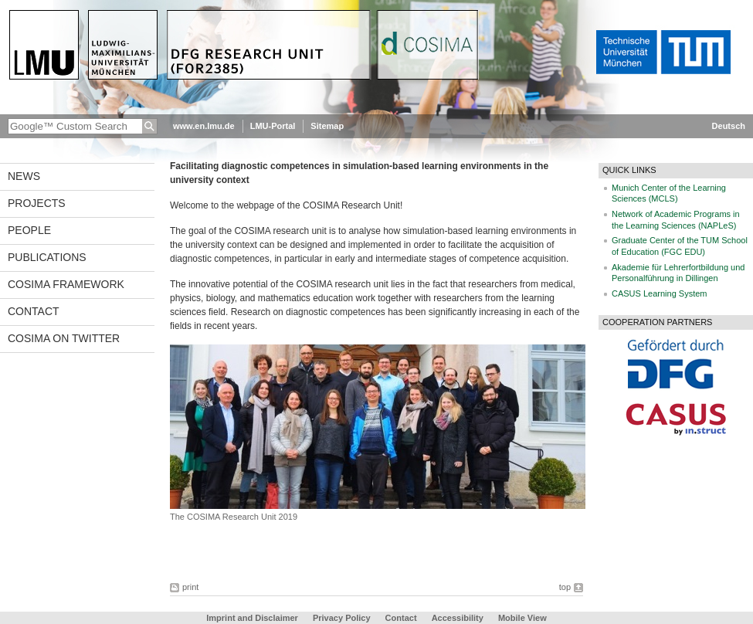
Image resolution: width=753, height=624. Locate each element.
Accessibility (459, 617)
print (190, 587)
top (565, 587)
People (29, 230)
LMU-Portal (273, 126)
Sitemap (327, 126)
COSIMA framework (66, 284)
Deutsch (728, 126)
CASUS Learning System (659, 293)
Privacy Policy (342, 617)
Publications (47, 257)
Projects (37, 203)
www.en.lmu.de (204, 126)
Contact (33, 311)
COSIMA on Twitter (64, 338)
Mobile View (522, 617)
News (24, 176)
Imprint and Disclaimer (252, 617)
